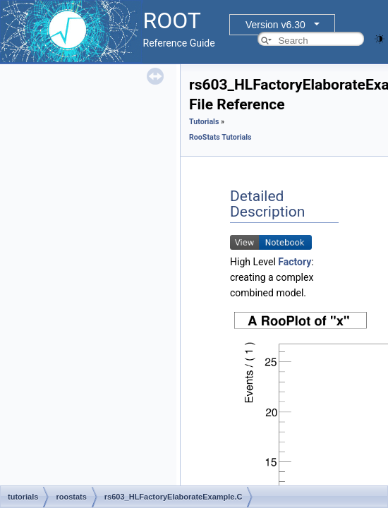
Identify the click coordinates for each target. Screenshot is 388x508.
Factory (294, 261)
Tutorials (204, 121)
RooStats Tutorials (220, 137)
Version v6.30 (275, 24)
